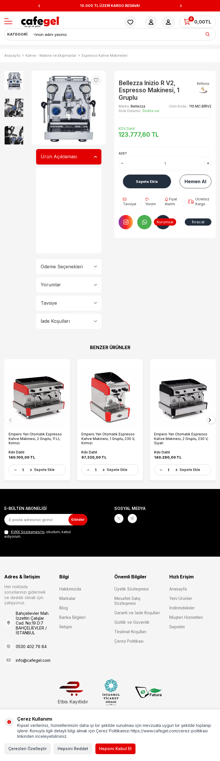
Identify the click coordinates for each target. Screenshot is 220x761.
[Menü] (8, 21)
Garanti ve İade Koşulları (137, 611)
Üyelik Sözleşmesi (131, 588)
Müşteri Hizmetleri (186, 616)
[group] (69, 108)
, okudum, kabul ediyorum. (37, 533)
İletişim (65, 625)
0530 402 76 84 (31, 645)
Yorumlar (69, 284)
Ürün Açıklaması (69, 156)
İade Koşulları (69, 321)
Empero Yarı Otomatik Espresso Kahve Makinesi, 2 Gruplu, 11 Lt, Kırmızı (36, 435)
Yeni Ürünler (180, 597)
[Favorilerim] (130, 22)
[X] (120, 519)
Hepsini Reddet (73, 748)
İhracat (198, 221)
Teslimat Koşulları (130, 630)
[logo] (40, 22)
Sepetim (177, 625)
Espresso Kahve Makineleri (104, 55)
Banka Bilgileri (72, 616)
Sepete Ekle (147, 181)
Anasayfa (12, 55)
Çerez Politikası (129, 640)
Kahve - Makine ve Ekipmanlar (50, 55)
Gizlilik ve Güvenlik (132, 621)
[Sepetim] (197, 22)
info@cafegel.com (33, 659)
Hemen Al (195, 181)
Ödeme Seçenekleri (69, 266)
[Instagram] (136, 519)
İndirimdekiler (182, 607)
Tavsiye (69, 303)
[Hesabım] (151, 22)
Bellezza (138, 106)
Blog (63, 607)
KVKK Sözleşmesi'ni (27, 531)
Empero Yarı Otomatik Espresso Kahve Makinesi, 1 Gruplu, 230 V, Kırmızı (109, 435)
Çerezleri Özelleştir (27, 748)
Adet (123, 153)
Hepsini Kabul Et (115, 748)
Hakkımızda (70, 588)
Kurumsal (165, 221)
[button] (39, 5)
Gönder (76, 519)
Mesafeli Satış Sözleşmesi (127, 600)
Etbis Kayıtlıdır (73, 692)
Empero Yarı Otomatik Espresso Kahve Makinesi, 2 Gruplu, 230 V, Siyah (183, 435)
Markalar (67, 597)
